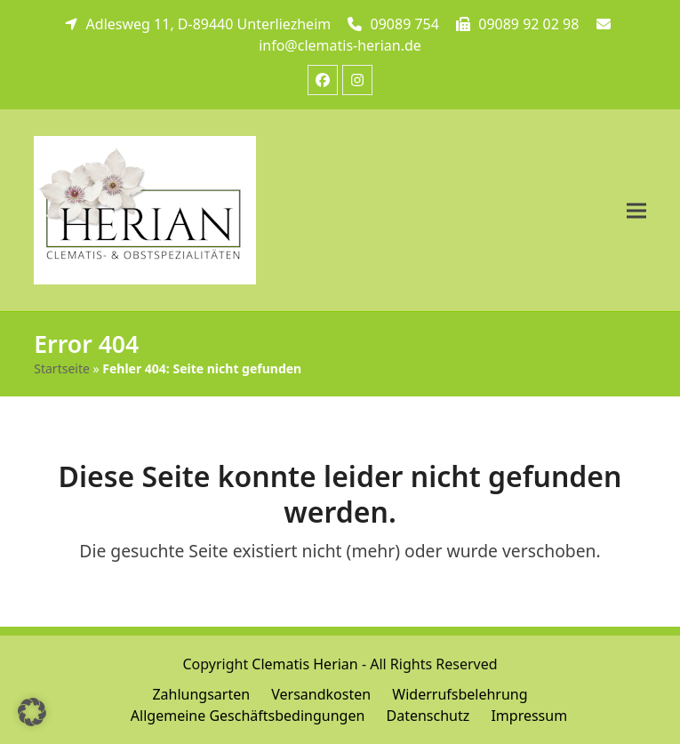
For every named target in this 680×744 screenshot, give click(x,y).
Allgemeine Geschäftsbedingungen (247, 715)
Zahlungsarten (201, 694)
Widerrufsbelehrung (459, 694)
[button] (636, 210)
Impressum (529, 715)
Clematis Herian (304, 664)
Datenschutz (427, 715)
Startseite (62, 368)
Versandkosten (321, 694)
